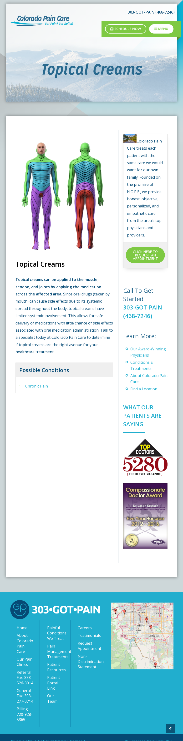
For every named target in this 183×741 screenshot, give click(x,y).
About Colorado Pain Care (25, 643)
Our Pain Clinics (24, 661)
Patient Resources (56, 667)
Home (22, 627)
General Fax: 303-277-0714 (25, 696)
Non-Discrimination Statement (87, 661)
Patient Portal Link (53, 683)
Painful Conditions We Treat (56, 633)
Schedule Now (125, 28)
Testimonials (87, 635)
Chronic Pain (36, 386)
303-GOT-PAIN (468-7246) (151, 12)
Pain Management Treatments (56, 651)
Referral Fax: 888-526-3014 (25, 677)
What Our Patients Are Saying (143, 415)
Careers (85, 627)
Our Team (52, 698)
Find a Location (143, 389)
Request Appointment (87, 645)
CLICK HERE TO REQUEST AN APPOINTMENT (145, 255)
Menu (161, 28)
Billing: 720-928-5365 (24, 714)
